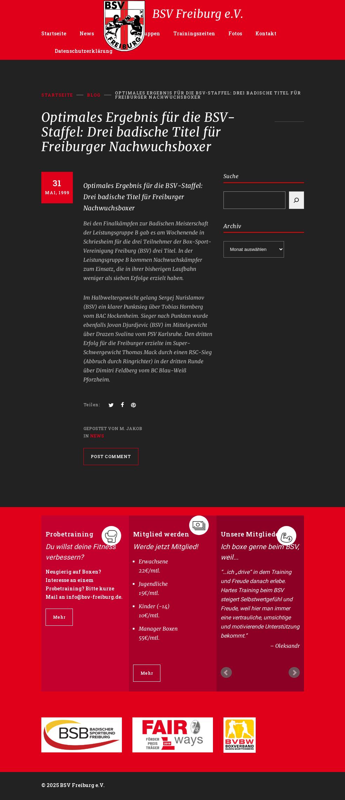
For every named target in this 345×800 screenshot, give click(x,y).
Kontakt (265, 33)
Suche (231, 176)
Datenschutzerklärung (83, 51)
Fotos (235, 33)
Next (294, 672)
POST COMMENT (111, 456)
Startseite (53, 33)
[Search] (296, 200)
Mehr (59, 617)
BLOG (94, 95)
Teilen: (91, 404)
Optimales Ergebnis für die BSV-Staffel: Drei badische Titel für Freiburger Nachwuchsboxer (143, 197)
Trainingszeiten (194, 33)
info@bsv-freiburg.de (93, 597)
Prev (226, 672)
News (87, 33)
